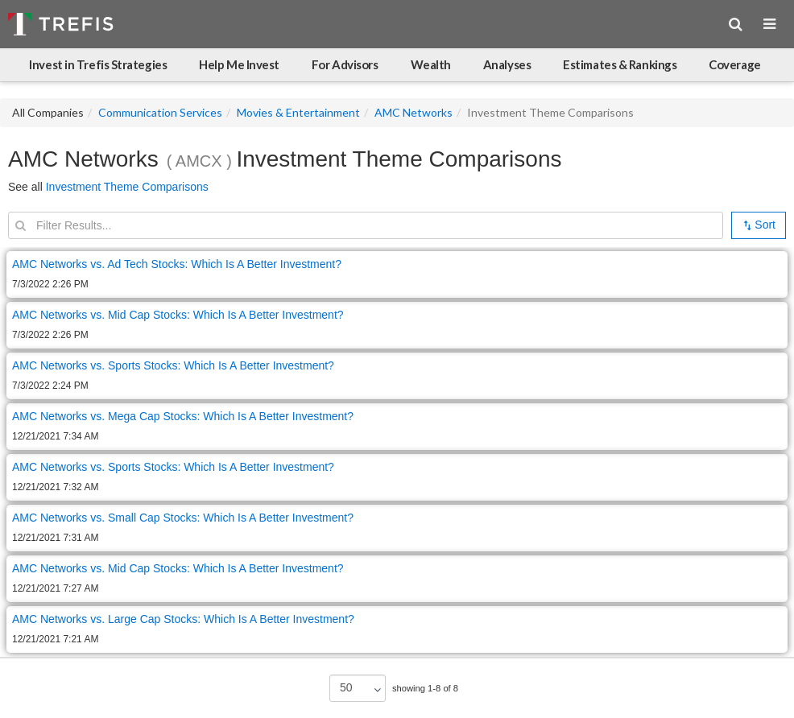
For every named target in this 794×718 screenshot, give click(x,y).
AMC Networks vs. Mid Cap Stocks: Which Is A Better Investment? (178, 314)
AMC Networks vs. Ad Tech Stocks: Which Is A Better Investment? (176, 264)
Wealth (431, 64)
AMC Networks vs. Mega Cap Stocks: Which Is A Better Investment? (183, 416)
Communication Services (160, 112)
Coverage (734, 64)
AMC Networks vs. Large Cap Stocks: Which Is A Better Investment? (183, 619)
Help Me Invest (239, 64)
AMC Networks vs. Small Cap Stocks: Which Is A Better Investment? (183, 517)
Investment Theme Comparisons (127, 186)
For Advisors (345, 64)
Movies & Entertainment (298, 112)
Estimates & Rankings (619, 64)
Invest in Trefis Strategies (98, 64)
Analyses (507, 64)
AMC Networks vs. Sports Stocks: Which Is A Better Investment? (173, 365)
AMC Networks (413, 112)
